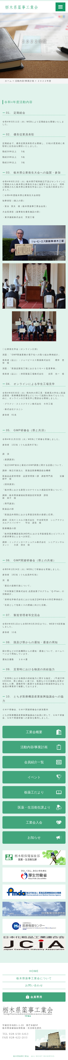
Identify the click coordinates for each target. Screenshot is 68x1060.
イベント (34, 777)
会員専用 (36, 997)
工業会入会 (34, 822)
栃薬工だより (34, 792)
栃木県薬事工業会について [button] (34, 978)
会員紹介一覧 (34, 762)
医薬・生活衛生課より (34, 807)
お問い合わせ (34, 985)
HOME (34, 971)
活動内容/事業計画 (34, 747)
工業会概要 (34, 732)
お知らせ (34, 837)
